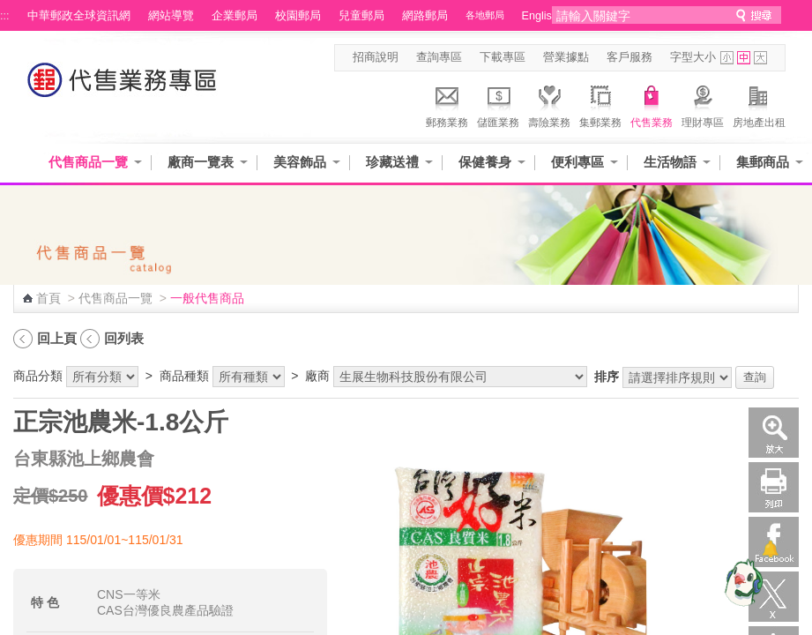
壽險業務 (549, 104)
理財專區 (703, 104)
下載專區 (502, 57)
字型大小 (693, 57)
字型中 (743, 57)
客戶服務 (629, 57)
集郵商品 (762, 161)
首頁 (48, 298)
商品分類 (38, 376)
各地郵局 (485, 15)
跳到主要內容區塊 (9, 9)
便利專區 (577, 161)
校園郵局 (298, 16)
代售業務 (651, 104)
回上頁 (57, 338)
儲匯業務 (498, 104)
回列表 (124, 338)
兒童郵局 (361, 16)
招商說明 (376, 57)
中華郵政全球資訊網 (78, 16)
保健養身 (484, 161)
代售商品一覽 (88, 161)
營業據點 (566, 57)
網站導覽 (171, 16)
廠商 (317, 376)
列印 (774, 487)
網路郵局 (425, 16)
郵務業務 (447, 104)
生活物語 (670, 161)
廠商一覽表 (201, 161)
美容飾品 (299, 161)
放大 (774, 432)
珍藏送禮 (392, 161)
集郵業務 (600, 104)
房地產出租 (759, 104)
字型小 (727, 57)
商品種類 (184, 376)
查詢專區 (439, 57)
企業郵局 (234, 16)
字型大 (760, 57)
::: (5, 16)
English (540, 16)
